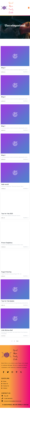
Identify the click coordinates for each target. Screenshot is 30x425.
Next (17, 341)
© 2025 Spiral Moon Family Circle (15, 405)
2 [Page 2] (14, 341)
